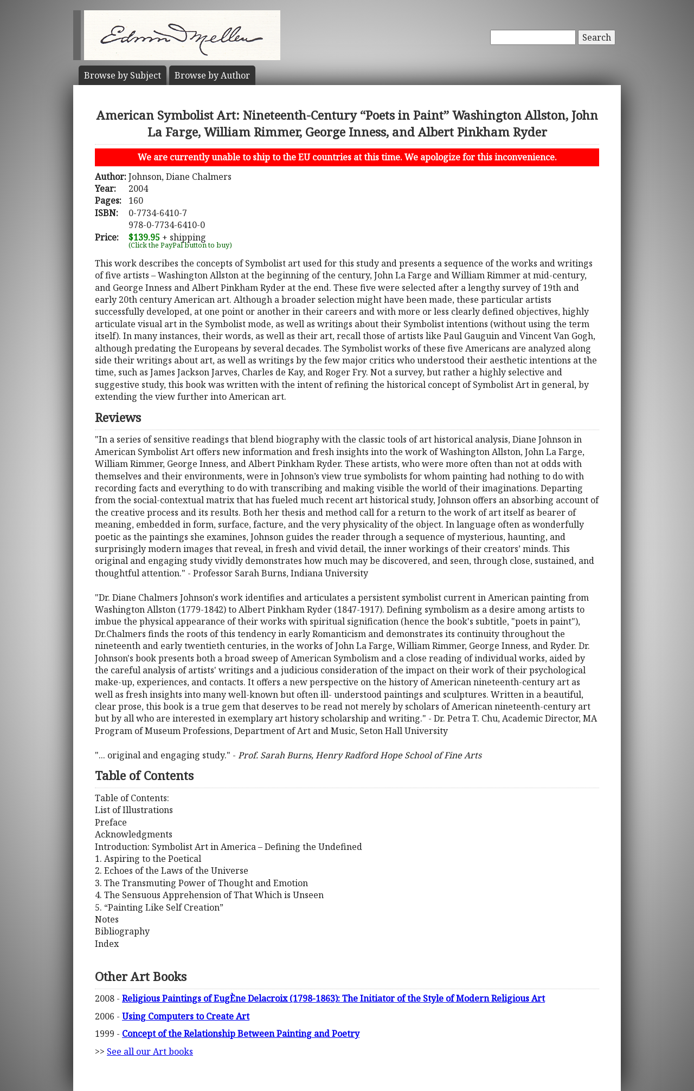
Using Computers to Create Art (185, 1016)
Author (212, 75)
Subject (122, 75)
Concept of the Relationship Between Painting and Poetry (240, 1034)
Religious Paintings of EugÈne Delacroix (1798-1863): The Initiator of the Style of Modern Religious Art (333, 998)
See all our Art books (150, 1051)
